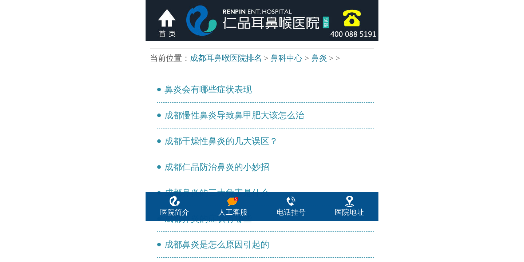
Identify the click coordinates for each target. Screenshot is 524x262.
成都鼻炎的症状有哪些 (155, 71)
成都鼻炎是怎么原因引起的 (157, 75)
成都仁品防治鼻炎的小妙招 (157, 62)
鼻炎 (176, 44)
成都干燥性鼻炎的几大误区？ (157, 58)
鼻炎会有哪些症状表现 (155, 49)
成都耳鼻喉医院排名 (160, 44)
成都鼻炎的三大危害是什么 (157, 67)
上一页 (259, 85)
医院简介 (174, 253)
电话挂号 (291, 253)
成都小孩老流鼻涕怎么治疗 (157, 80)
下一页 (265, 85)
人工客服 (233, 253)
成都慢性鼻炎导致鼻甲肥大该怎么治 (160, 53)
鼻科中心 (171, 44)
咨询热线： (262, 167)
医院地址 (349, 253)
